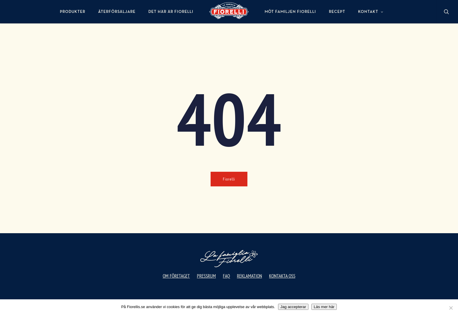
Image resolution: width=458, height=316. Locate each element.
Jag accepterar (293, 307)
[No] (451, 308)
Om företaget (176, 276)
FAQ (226, 276)
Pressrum (206, 276)
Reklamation (249, 276)
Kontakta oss (282, 276)
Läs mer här (324, 307)
